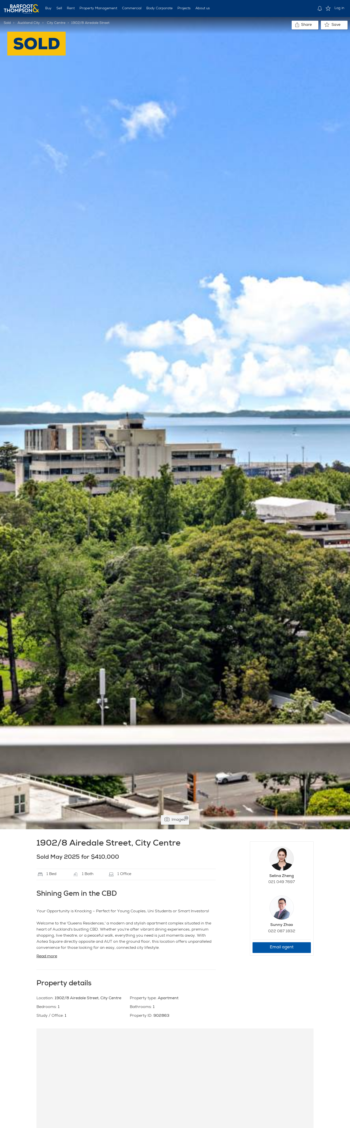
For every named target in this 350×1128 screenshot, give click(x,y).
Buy (48, 8)
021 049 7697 (281, 882)
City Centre (56, 23)
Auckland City (29, 23)
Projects (184, 8)
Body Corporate (159, 8)
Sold (7, 23)
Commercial (131, 8)
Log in (339, 8)
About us (202, 8)
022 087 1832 (281, 931)
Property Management (98, 8)
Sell (59, 8)
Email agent (282, 947)
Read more (46, 957)
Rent (71, 8)
